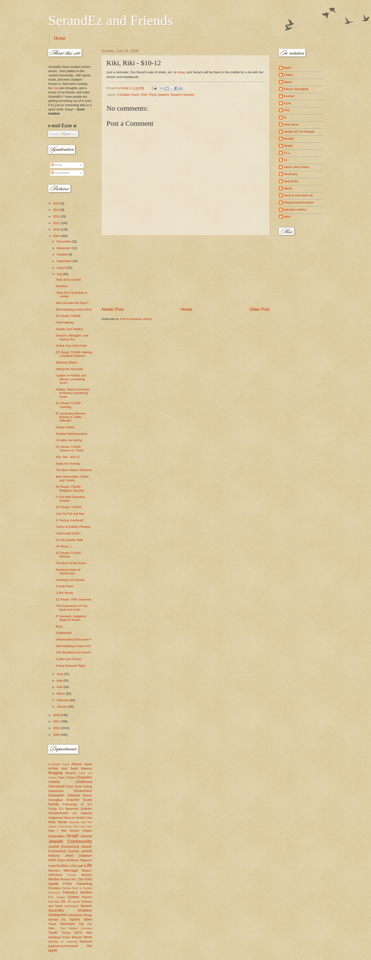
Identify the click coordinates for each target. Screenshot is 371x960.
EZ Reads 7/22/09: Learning (68, 404)
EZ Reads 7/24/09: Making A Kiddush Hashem (74, 354)
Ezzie (87, 800)
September (64, 261)
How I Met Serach (63, 830)
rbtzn (287, 216)
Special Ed (291, 181)
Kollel (52, 866)
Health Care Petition (69, 329)
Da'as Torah (74, 786)
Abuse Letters (65, 427)
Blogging (55, 773)
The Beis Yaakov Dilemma (74, 470)
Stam (88, 919)
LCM (72, 866)
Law (79, 866)
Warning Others (66, 362)
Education (56, 795)
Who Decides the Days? (72, 303)
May (60, 680)
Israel (72, 835)
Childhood (83, 782)
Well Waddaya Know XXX (73, 646)
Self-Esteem (71, 906)
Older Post (259, 309)
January (62, 706)
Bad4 (74, 768)
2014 (57, 203)
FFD (287, 110)
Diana (288, 82)
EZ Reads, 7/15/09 (68, 507)
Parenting (84, 884)
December (64, 241)
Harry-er (69, 817)
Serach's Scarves (182, 94)
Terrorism (67, 924)
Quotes (73, 897)
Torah (52, 932)
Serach (86, 906)
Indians (87, 830)
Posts (56, 165)
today (181, 72)
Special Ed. (57, 919)
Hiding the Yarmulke (69, 369)
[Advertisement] (185, 271)
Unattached (63, 633)
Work (88, 937)
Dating (87, 786)
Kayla (61, 860)
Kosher (62, 866)
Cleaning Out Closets (70, 580)
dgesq (288, 188)
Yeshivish (85, 941)
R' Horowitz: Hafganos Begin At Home (71, 618)
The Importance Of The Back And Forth (71, 607)
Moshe (53, 879)
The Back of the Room (71, 563)
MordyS (87, 875)
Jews (69, 855)
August (62, 267)
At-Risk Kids (57, 768)
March (61, 693)
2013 (57, 210)
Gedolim (86, 808)
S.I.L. (287, 153)
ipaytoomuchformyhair (63, 946)
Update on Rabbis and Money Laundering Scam (71, 379)
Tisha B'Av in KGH (68, 279)
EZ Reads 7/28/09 (68, 316)
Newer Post (113, 309)
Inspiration (56, 836)
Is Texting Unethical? (70, 520)
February (63, 700)
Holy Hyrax (57, 822)
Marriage (71, 870)
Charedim (84, 777)
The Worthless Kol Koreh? (73, 652)
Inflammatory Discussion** (73, 639)
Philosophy (54, 892)
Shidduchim (57, 915)
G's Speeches (69, 808)
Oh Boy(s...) (64, 546)
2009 (57, 236)
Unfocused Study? (68, 533)
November (64, 248)
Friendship (70, 804)
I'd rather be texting (69, 440)
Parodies (54, 888)
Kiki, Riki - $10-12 (68, 457)
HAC (75, 813)
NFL (74, 879)
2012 (57, 216)
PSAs (152, 94)
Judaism (85, 855)
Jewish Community (70, 841)
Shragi (87, 915)
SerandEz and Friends (110, 20)
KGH (144, 94)
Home (60, 38)
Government (58, 813)
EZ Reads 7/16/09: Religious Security (70, 488)
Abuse (76, 764)
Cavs (61, 777)
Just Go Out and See (70, 513)
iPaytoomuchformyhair (299, 202)
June (60, 674)
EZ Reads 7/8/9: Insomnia (73, 599)
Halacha (86, 813)
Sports (75, 919)
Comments (60, 173)
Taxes (52, 924)
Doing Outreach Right (70, 665)
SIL (63, 901)
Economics (83, 791)
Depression (56, 791)
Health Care (84, 817)
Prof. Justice (56, 897)
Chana (70, 777)
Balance (86, 768)
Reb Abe (53, 901)
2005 (57, 734)
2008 (57, 715)
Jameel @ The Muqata (299, 131)
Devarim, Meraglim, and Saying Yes (72, 337)
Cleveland (56, 786)
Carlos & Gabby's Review (73, 526)
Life (88, 865)
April (60, 687)
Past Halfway (65, 322)
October (62, 254)
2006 (57, 728)
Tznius (66, 932)
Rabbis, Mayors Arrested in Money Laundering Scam (72, 393)
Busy (59, 626)
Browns (71, 773)
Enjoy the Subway (68, 463)
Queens (163, 94)
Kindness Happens (79, 860)
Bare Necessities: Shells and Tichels (72, 478)
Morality (72, 875)
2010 (57, 229)
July (60, 274)
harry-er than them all (298, 195)
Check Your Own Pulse (71, 345)
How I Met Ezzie (82, 826)
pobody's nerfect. (295, 209)
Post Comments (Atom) (136, 319)
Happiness (55, 817)
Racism (87, 897)
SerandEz (56, 910)
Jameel (86, 836)
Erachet (72, 800)
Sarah (76, 901)
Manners (54, 870)
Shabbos (85, 910)
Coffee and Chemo (68, 659)
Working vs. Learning (62, 941)
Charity (54, 782)
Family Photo (65, 586)
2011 (57, 223)
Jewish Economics (63, 846)
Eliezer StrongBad (296, 89)
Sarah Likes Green (296, 167)
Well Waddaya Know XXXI (74, 309)
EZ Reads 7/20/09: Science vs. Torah (69, 448)
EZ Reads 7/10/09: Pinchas (68, 554)
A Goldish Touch (128, 94)
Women (77, 937)
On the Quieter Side (69, 540)
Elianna (73, 795)
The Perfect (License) (76, 928)
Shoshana (75, 915)
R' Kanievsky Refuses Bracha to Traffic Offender (70, 417)
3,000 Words (64, 593)
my (56, 88)
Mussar (65, 879)
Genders (61, 286)
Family (53, 804)
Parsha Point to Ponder (77, 888)
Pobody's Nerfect (77, 892)
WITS (78, 932)
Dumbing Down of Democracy (68, 571)
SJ (69, 901)
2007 (57, 721)
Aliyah (88, 764)
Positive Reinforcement (71, 434)
